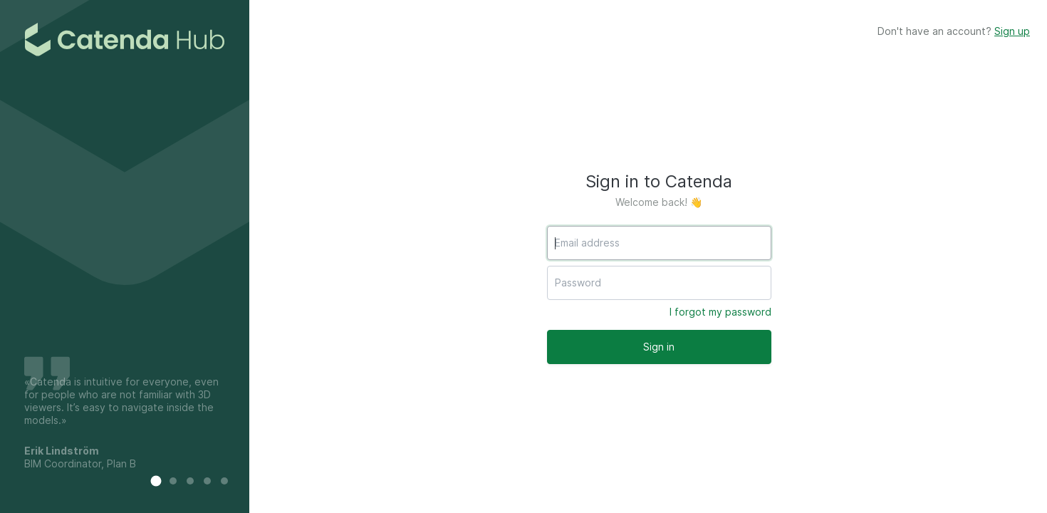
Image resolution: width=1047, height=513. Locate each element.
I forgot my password (720, 312)
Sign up (1012, 31)
